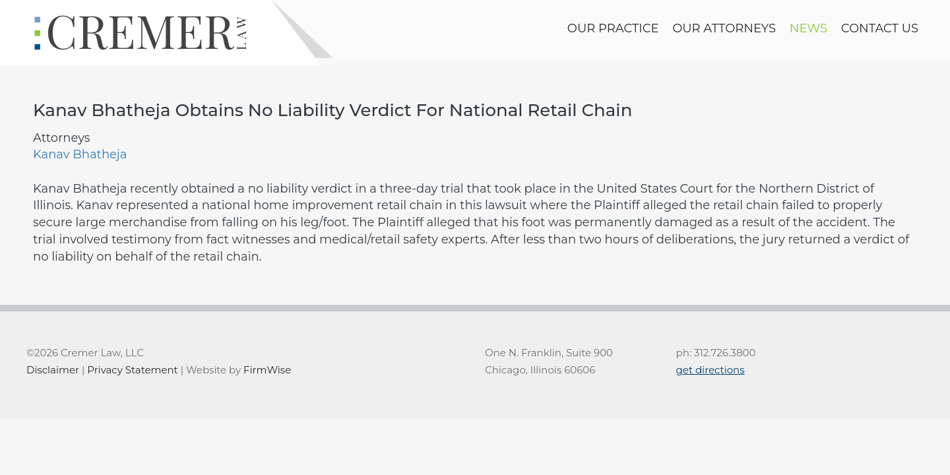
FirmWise (267, 370)
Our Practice (613, 28)
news (808, 28)
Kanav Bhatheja (80, 154)
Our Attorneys (724, 28)
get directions (710, 370)
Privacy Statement (132, 370)
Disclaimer (52, 370)
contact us (879, 28)
